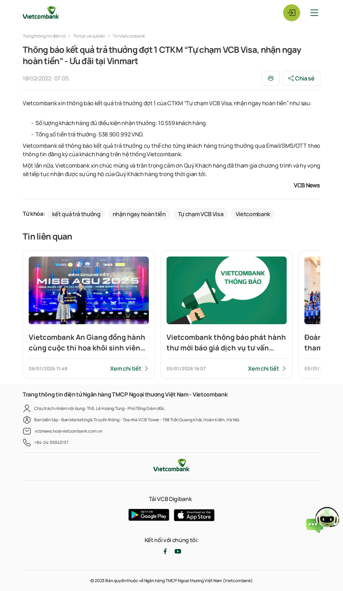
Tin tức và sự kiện (89, 36)
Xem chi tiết (125, 368)
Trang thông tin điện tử (44, 36)
